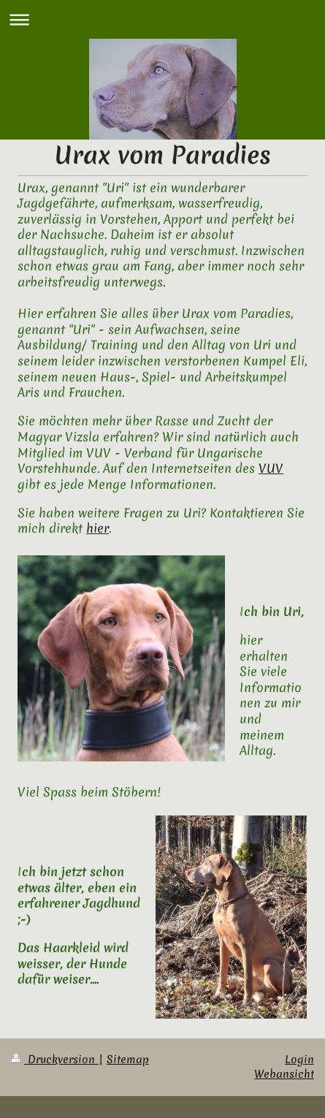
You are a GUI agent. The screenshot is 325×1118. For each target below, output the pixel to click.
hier (97, 528)
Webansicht (284, 1074)
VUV (271, 468)
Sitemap (128, 1059)
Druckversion (55, 1059)
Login (299, 1059)
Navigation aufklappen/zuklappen (162, 19)
